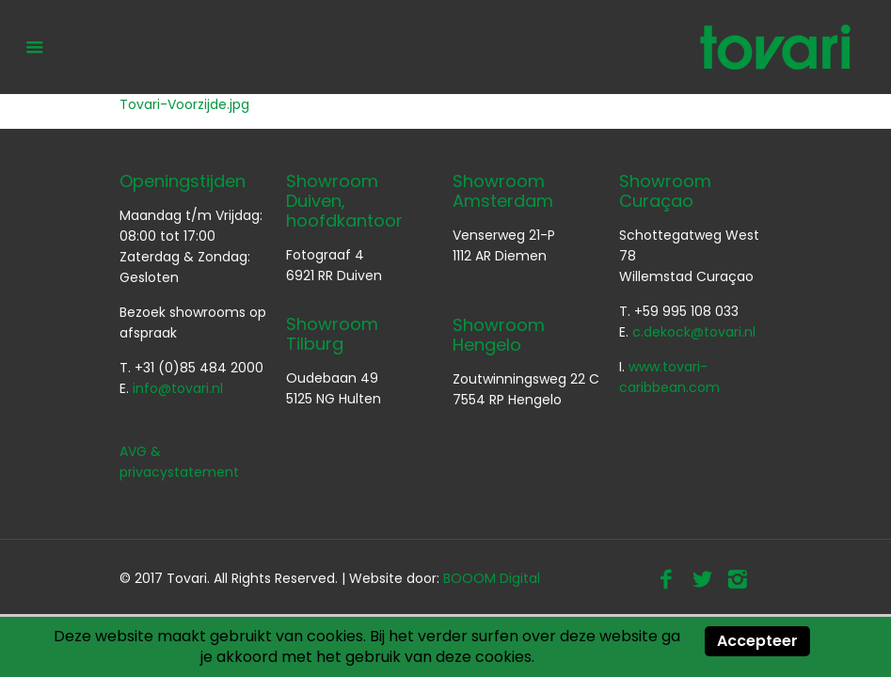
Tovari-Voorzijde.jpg (184, 104)
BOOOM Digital (491, 578)
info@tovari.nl (178, 388)
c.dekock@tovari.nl (694, 332)
